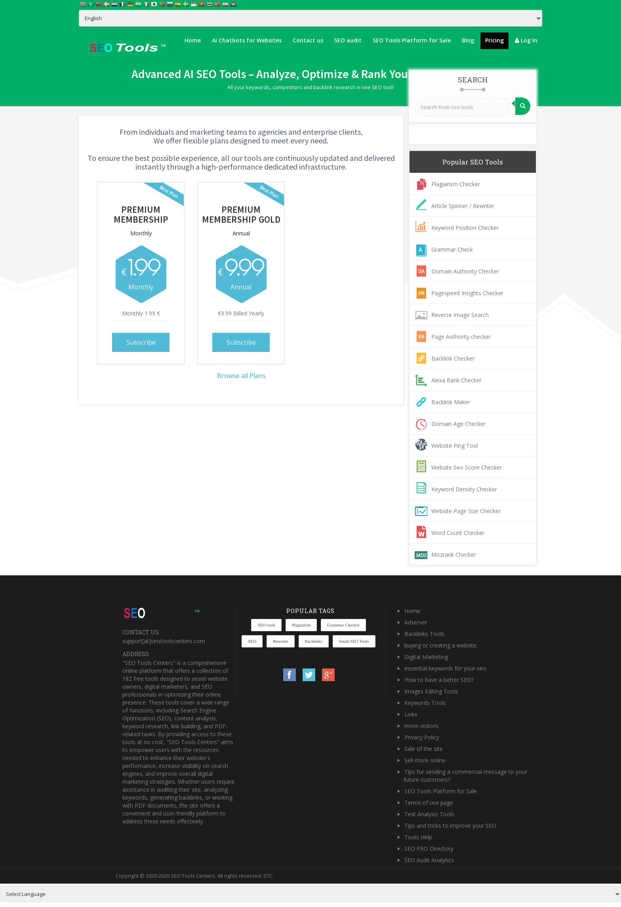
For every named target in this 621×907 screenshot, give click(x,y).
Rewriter (280, 641)
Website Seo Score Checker (466, 467)
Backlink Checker (452, 358)
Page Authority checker (461, 336)
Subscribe (141, 342)
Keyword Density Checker (464, 489)
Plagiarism (301, 624)
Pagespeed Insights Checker (467, 293)
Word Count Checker (457, 533)
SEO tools (266, 624)
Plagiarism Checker (455, 184)
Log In (526, 40)
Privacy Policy (421, 737)
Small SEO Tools (354, 641)
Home (193, 40)
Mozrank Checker (453, 554)
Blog (468, 40)
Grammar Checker (343, 624)
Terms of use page (428, 802)
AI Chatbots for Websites (247, 40)
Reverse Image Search (460, 315)
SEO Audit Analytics (429, 860)
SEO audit (348, 40)
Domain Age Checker (458, 424)
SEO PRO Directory (428, 848)
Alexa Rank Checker (456, 380)
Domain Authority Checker (465, 271)
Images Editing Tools (431, 691)
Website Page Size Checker (466, 511)
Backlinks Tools (424, 634)
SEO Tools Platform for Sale (412, 40)
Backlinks (313, 641)
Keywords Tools (425, 703)
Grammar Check (452, 249)
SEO (252, 641)
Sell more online (425, 760)
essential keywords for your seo (445, 668)
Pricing (494, 40)
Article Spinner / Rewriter (462, 206)
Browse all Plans (241, 375)
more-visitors (421, 725)
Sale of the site (423, 748)
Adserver (415, 622)
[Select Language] (310, 18)
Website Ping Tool (454, 445)
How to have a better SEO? (439, 680)
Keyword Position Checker (465, 227)
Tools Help (418, 837)
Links (410, 714)
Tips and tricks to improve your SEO (450, 825)
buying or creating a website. (441, 645)
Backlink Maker (450, 402)
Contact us (308, 40)
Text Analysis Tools (429, 814)
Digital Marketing (426, 657)
